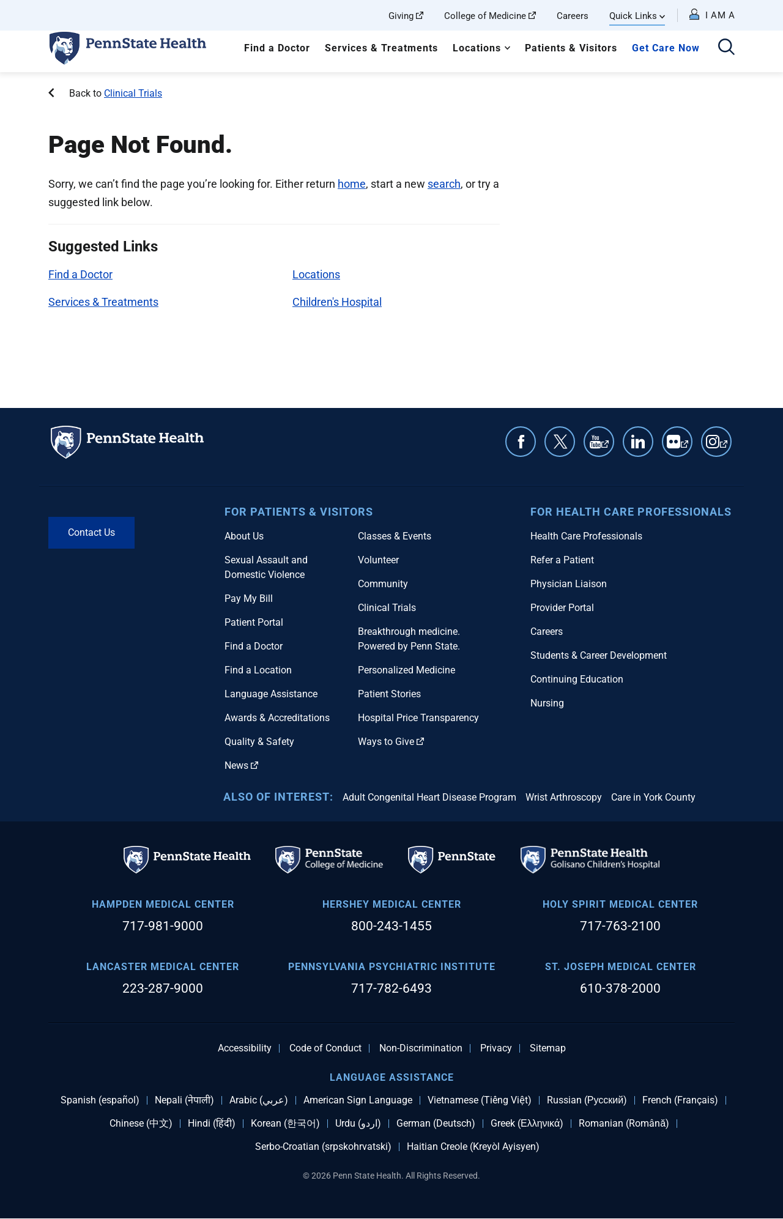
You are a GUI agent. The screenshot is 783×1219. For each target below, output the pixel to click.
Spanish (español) (100, 1100)
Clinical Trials (133, 93)
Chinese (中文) (141, 1123)
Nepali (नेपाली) (184, 1100)
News (241, 765)
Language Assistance (271, 694)
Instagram (723, 448)
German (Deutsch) (435, 1123)
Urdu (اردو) (358, 1123)
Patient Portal (254, 622)
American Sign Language (357, 1100)
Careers (572, 15)
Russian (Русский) (587, 1100)
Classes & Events (394, 536)
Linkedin (638, 441)
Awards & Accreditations (277, 718)
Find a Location (258, 670)
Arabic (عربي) (258, 1100)
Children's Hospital (337, 301)
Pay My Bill (249, 598)
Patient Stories (389, 694)
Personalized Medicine (406, 670)
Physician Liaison (568, 584)
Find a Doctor (277, 48)
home (352, 183)
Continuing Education (576, 679)
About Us (244, 536)
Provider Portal (562, 607)
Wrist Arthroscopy (563, 797)
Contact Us (91, 532)
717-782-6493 (391, 988)
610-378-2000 (620, 988)
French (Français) (680, 1100)
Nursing (547, 703)
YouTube (605, 448)
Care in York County (653, 797)
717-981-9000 (162, 926)
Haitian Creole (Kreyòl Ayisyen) (473, 1147)
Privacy (496, 1048)
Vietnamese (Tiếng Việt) (480, 1100)
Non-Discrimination (420, 1048)
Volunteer (378, 560)
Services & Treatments (381, 48)
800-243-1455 (391, 926)
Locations (477, 48)
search (444, 183)
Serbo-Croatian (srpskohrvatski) (323, 1147)
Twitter (559, 441)
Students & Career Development (598, 655)
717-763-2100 (620, 926)
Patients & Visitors (571, 48)
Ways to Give (391, 741)
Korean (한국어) (285, 1123)
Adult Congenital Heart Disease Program (429, 797)
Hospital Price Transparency (418, 718)
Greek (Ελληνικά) (527, 1123)
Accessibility (245, 1048)
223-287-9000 (162, 988)
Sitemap (548, 1048)
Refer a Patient (562, 560)
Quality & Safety (259, 741)
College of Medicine (490, 15)
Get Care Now (666, 48)
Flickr (684, 448)
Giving (405, 15)
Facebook (520, 441)
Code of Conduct (325, 1048)
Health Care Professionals (586, 536)
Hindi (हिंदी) (212, 1123)
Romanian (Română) (624, 1123)
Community (383, 584)
